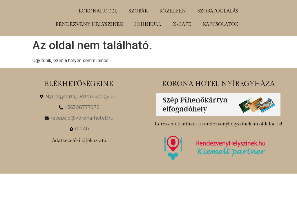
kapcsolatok (220, 24)
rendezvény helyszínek (89, 24)
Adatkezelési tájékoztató (79, 140)
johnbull (148, 24)
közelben (172, 11)
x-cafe (182, 24)
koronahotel (98, 11)
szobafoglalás (218, 11)
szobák (138, 11)
